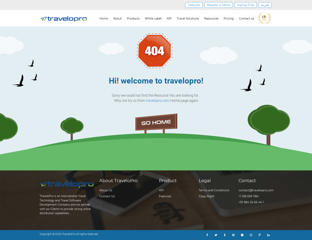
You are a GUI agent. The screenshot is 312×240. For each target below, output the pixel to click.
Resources (211, 18)
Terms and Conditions (214, 190)
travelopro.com (158, 100)
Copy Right (206, 196)
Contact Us (107, 196)
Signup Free (245, 5)
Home (103, 18)
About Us (105, 190)
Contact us (246, 18)
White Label (153, 18)
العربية (265, 5)
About (117, 18)
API (169, 18)
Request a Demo (218, 5)
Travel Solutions (188, 18)
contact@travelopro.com (256, 190)
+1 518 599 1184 (249, 196)
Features (194, 5)
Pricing (229, 18)
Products (133, 18)
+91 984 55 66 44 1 (251, 202)
